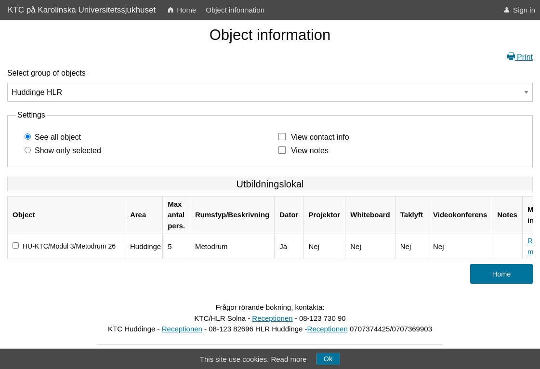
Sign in (519, 10)
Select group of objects (46, 73)
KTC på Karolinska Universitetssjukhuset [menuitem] (82, 9)
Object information (235, 10)
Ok (328, 359)
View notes (310, 150)
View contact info (320, 137)
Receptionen (272, 318)
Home (182, 10)
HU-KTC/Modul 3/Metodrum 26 (69, 246)
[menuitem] (182, 10)
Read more (288, 359)
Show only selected (68, 150)
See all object (58, 137)
